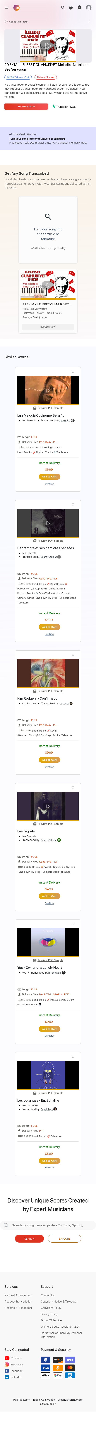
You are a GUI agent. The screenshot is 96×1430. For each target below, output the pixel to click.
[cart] (79, 7)
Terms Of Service (51, 1320)
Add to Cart (49, 476)
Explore (64, 1238)
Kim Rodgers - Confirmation (38, 698)
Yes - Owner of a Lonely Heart (39, 967)
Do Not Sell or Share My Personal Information (61, 1335)
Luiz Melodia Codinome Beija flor (41, 415)
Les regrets (26, 831)
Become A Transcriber (18, 1308)
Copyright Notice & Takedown (59, 1301)
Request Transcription (18, 1301)
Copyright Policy (51, 1308)
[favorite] (70, 7)
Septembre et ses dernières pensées (45, 548)
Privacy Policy (49, 1314)
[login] (88, 7)
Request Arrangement (18, 1295)
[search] (62, 7)
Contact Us (47, 1295)
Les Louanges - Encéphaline (38, 1100)
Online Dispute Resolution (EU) (60, 1326)
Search (29, 1238)
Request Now (26, 106)
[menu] (6, 7)
